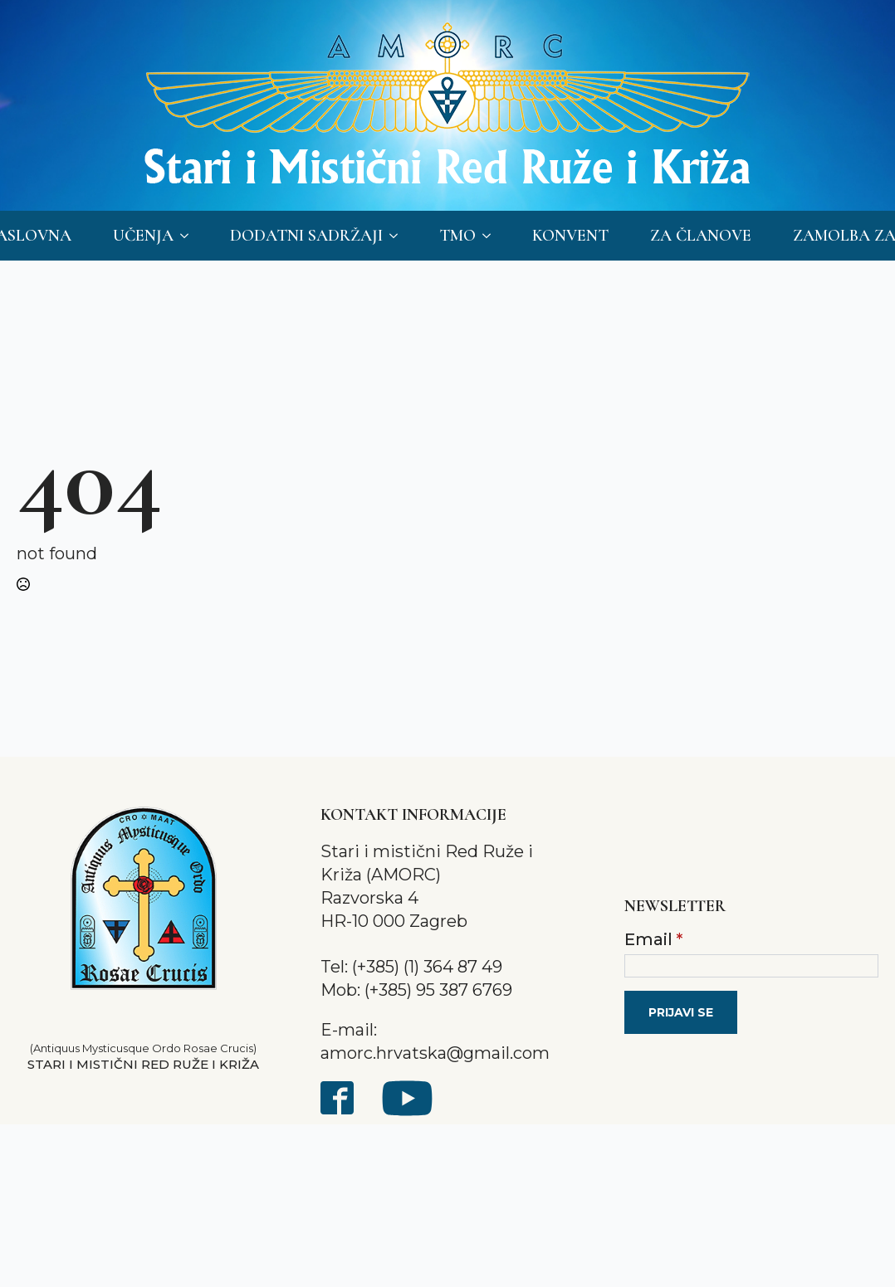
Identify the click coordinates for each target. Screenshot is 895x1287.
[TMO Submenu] (491, 235)
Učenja (143, 236)
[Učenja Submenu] (189, 235)
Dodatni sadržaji (306, 236)
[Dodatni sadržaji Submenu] (398, 235)
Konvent (570, 236)
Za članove (700, 236)
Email (653, 939)
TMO (457, 236)
